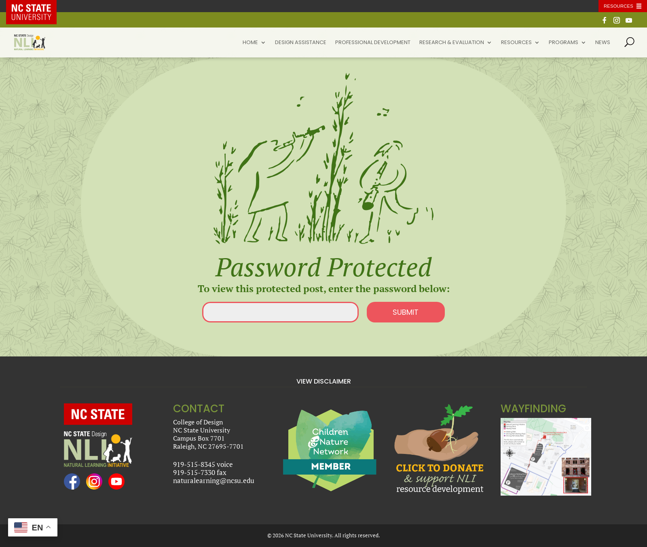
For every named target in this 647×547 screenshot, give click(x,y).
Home (250, 43)
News (602, 43)
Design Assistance (300, 43)
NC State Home (37, 6)
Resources (516, 43)
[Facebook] (604, 22)
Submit (406, 312)
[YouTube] (629, 22)
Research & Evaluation (451, 43)
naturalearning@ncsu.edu (213, 480)
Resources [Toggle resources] (618, 6)
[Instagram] (616, 22)
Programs (563, 43)
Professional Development (372, 43)
